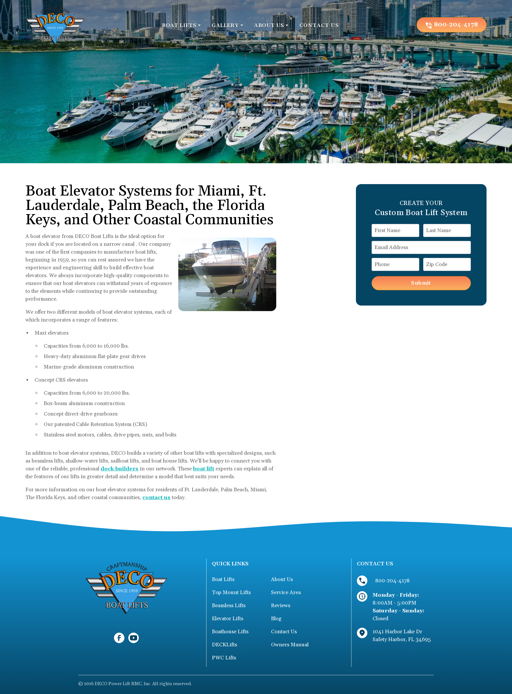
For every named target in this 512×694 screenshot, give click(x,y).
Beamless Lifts (229, 605)
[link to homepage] (54, 25)
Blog (276, 618)
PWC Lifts (224, 658)
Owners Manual (290, 644)
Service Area (286, 592)
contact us (156, 497)
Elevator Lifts (227, 618)
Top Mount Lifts (231, 592)
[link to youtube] (133, 638)
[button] (181, 25)
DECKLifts (224, 644)
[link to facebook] (119, 638)
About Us (282, 579)
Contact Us (284, 631)
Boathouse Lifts (230, 631)
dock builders (119, 468)
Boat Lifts (223, 579)
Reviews (280, 605)
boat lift (203, 468)
